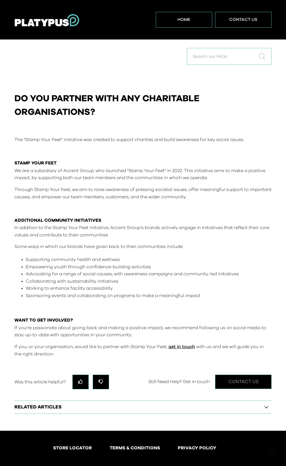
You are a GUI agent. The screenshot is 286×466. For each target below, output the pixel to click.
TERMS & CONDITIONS (135, 448)
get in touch (181, 346)
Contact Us (243, 19)
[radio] (80, 382)
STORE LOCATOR (72, 448)
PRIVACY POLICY (197, 448)
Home (183, 19)
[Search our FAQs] (229, 56)
